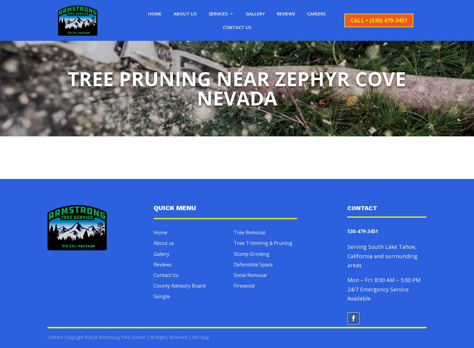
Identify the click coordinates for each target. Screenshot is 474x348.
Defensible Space (253, 264)
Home (154, 14)
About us (164, 243)
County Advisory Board (180, 285)
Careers (316, 14)
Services (218, 14)
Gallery (255, 14)
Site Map (200, 337)
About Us (185, 14)
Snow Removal (250, 275)
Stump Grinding (251, 254)
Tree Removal (249, 232)
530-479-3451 (362, 231)
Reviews (286, 14)
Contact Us (237, 27)
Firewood (244, 285)
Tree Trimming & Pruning (263, 243)
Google (162, 296)
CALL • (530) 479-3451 (378, 20)
